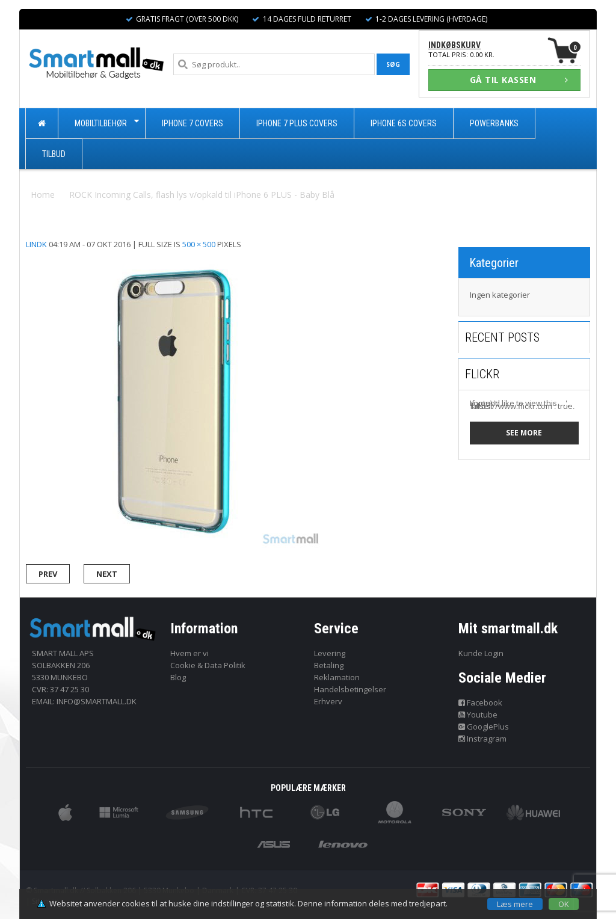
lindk (36, 244)
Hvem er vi (189, 653)
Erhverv (328, 701)
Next (106, 573)
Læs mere (515, 904)
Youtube (478, 714)
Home (43, 194)
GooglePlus (484, 726)
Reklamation (337, 677)
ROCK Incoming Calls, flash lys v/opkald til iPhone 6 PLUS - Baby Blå (201, 194)
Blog (178, 677)
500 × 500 (198, 244)
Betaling (328, 665)
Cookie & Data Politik (207, 665)
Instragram (482, 738)
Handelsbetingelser (350, 689)
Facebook (480, 702)
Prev (47, 573)
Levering (329, 653)
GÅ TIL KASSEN (519, 79)
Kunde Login (481, 653)
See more (524, 433)
